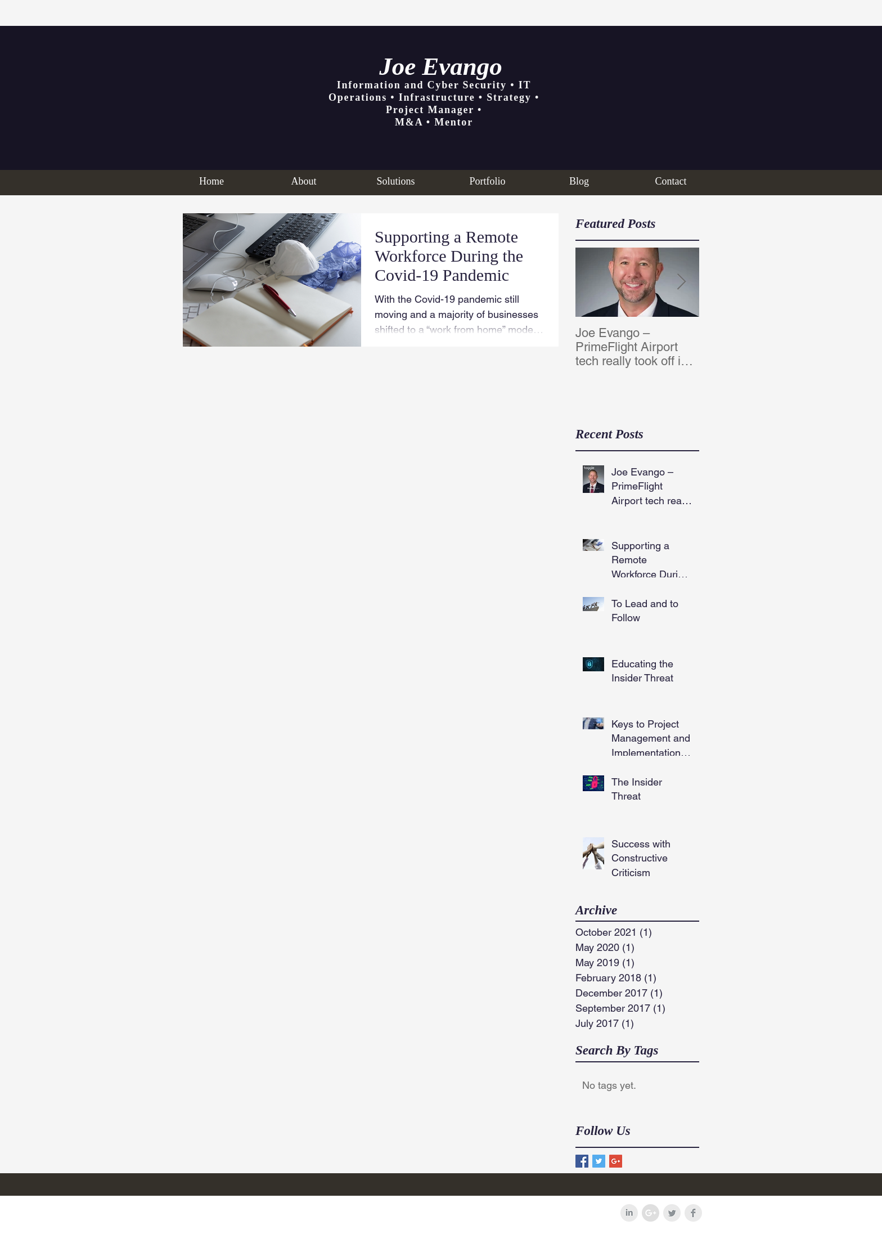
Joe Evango (440, 66)
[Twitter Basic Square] (598, 1161)
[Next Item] (681, 282)
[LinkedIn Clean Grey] (629, 1213)
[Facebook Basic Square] (581, 1161)
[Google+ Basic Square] (615, 1161)
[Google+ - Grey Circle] (650, 1213)
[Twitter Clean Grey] (672, 1213)
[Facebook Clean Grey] (693, 1213)
